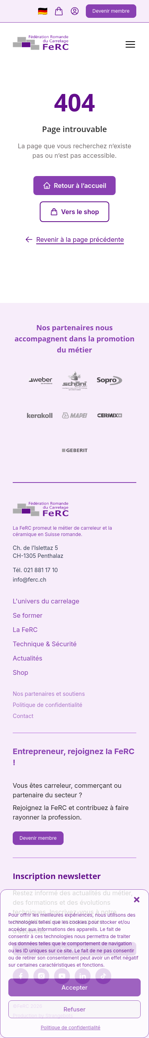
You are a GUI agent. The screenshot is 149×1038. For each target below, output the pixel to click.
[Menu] (128, 43)
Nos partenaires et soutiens (49, 693)
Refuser (75, 1009)
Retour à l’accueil (74, 186)
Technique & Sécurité (45, 644)
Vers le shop (74, 212)
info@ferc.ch (29, 579)
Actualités (27, 658)
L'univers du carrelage (46, 601)
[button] (137, 900)
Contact (23, 715)
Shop (20, 672)
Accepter (75, 987)
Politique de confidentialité (70, 1027)
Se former (28, 615)
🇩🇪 (43, 11)
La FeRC (25, 630)
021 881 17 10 (40, 570)
